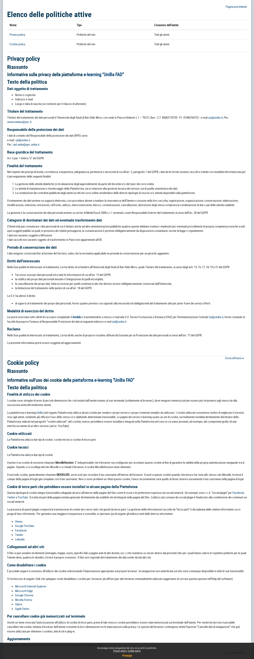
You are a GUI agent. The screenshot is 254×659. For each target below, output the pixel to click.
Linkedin (20, 539)
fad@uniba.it (216, 317)
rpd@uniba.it (22, 140)
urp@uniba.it (215, 117)
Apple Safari (22, 609)
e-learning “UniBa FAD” (104, 74)
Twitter (11, 497)
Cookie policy (17, 44)
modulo (76, 317)
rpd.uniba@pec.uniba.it (26, 144)
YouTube (23, 497)
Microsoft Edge (24, 591)
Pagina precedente (236, 7)
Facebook (238, 493)
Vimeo (18, 521)
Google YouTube (24, 526)
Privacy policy (17, 34)
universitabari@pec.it (19, 122)
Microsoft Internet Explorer (30, 586)
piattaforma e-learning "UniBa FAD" (103, 380)
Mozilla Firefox (23, 600)
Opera (18, 604)
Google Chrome (24, 595)
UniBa (40, 412)
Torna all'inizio (235, 358)
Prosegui (127, 655)
